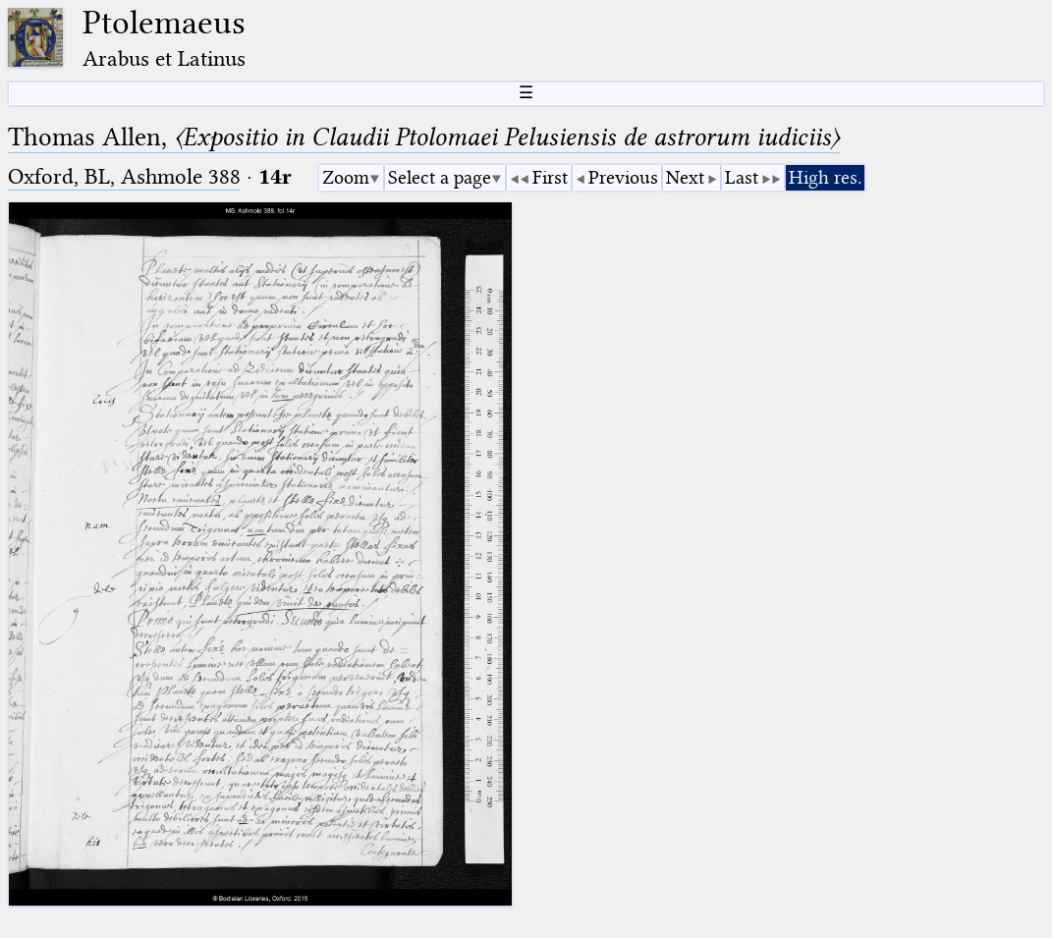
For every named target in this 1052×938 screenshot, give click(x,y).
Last (741, 177)
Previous (623, 177)
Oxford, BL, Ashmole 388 (124, 176)
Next (685, 177)
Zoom (345, 177)
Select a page (439, 177)
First (550, 177)
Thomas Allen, (424, 137)
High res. (825, 177)
